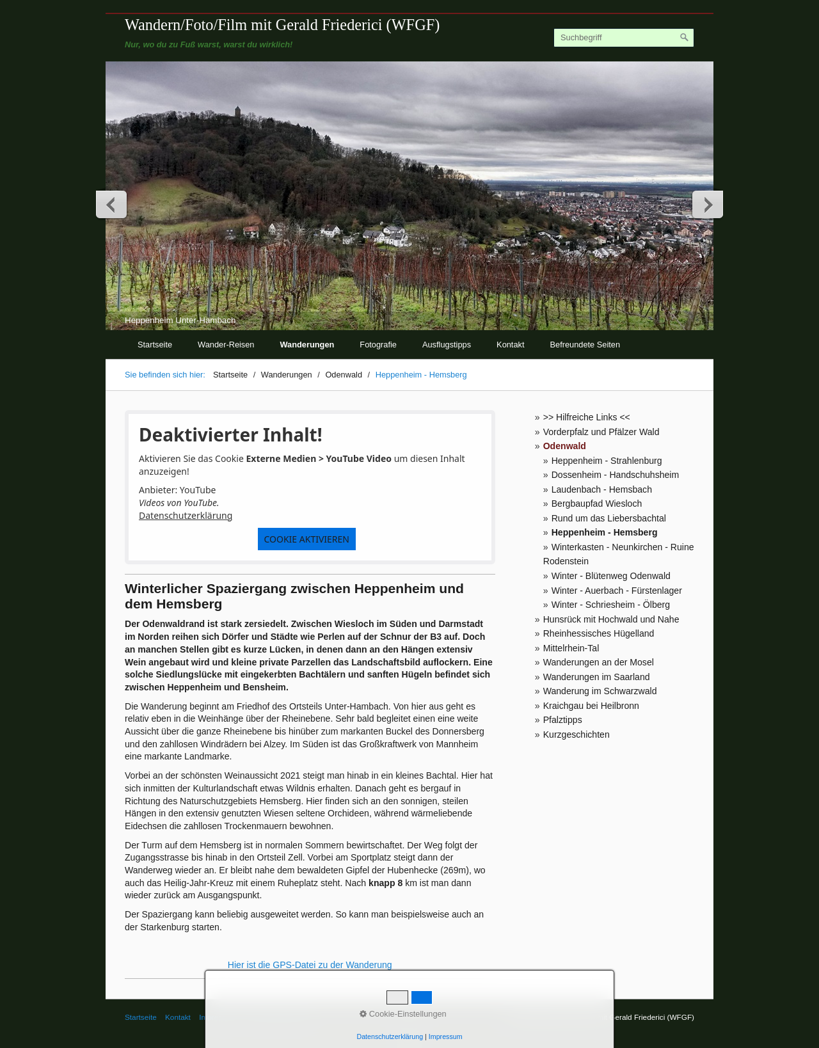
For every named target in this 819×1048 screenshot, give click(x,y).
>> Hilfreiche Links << (586, 417)
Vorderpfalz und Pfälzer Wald (601, 432)
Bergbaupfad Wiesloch (597, 503)
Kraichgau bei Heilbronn (591, 706)
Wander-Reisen (226, 344)
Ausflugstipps (446, 344)
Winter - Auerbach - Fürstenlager (617, 590)
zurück (112, 204)
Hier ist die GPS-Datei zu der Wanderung (310, 965)
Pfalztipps (562, 720)
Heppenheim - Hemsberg (605, 532)
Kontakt (510, 344)
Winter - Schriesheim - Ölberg (611, 604)
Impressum (217, 1017)
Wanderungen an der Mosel (598, 662)
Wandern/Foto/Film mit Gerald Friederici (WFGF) (282, 24)
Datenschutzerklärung (185, 515)
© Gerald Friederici (276, 1017)
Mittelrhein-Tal (571, 648)
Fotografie (378, 344)
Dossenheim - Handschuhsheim (616, 475)
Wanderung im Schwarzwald (600, 691)
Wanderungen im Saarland (596, 677)
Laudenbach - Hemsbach (602, 489)
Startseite (155, 344)
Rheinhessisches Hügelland (599, 633)
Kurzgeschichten (576, 734)
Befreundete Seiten (585, 344)
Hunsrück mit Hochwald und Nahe (611, 619)
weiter (707, 204)
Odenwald (564, 446)
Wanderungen (307, 344)
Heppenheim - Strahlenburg (607, 461)
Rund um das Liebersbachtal (609, 518)
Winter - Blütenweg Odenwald (611, 576)
